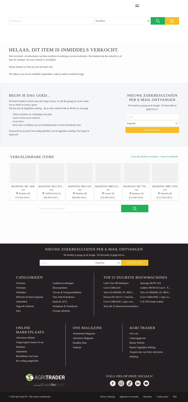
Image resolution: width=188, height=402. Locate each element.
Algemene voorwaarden (129, 397)
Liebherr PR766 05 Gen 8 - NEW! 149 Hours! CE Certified (156, 287)
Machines (20, 347)
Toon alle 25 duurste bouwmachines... (122, 306)
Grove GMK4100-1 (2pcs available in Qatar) (119, 301)
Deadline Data (80, 342)
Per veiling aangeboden (27, 361)
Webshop (134, 356)
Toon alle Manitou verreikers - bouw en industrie (154, 156)
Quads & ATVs (60, 301)
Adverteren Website (25, 337)
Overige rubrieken (61, 311)
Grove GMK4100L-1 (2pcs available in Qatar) (156, 297)
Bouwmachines (60, 287)
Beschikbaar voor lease (27, 356)
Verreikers (21, 287)
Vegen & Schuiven (25, 306)
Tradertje (77, 347)
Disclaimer (147, 397)
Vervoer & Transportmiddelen (67, 292)
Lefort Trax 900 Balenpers (116, 283)
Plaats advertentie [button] (162, 5)
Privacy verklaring (107, 397)
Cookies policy (162, 397)
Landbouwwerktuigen (63, 283)
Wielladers (21, 292)
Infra (18, 311)
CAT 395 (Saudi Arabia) (151, 301)
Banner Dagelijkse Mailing (142, 347)
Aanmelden (152, 130)
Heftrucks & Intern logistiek (29, 297)
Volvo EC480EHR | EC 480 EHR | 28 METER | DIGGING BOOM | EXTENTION (119, 292)
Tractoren (20, 283)
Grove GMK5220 (112, 287)
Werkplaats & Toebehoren (65, 306)
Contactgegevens (138, 338)
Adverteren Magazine (83, 338)
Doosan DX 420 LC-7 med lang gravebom (119, 297)
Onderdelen (21, 301)
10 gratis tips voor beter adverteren (146, 352)
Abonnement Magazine (84, 333)
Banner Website (137, 342)
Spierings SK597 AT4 (150, 283)
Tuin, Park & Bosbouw (64, 297)
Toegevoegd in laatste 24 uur (30, 342)
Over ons (134, 333)
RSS (175, 397)
